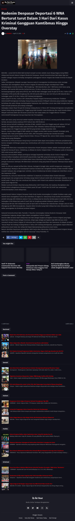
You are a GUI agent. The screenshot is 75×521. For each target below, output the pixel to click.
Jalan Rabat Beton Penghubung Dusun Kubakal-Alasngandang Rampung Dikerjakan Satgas (34, 368)
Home (20, 518)
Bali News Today (42, 518)
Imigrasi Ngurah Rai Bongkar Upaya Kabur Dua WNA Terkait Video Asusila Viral (31, 484)
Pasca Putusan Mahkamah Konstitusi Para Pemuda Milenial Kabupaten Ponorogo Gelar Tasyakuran (37, 450)
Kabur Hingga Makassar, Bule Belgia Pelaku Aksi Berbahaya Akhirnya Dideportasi (32, 417)
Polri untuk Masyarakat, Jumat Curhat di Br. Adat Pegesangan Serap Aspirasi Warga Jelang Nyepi (36, 384)
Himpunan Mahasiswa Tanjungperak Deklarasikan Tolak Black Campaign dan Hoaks (32, 442)
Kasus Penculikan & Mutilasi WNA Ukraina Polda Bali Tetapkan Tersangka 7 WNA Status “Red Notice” (37, 467)
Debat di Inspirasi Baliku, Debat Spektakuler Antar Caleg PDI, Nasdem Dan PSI (31, 434)
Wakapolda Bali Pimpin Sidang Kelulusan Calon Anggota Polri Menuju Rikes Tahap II (37, 268)
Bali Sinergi (52, 518)
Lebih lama (69, 324)
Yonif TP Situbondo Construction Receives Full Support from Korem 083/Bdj (11, 266)
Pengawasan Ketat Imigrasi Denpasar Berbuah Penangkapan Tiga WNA (29, 401)
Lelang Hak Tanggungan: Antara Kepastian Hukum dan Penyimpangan (29, 409)
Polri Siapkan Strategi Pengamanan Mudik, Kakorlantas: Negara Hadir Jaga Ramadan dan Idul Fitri (36, 351)
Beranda (4, 9)
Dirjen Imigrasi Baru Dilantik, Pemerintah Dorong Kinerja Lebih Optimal (29, 343)
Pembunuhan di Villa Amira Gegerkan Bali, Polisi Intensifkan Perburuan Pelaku (31, 475)
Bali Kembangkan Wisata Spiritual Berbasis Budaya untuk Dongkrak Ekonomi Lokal (62, 266)
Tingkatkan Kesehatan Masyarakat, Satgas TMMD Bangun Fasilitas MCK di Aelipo (32, 376)
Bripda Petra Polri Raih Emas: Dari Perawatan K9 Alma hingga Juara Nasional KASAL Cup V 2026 (35, 335)
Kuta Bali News (29, 518)
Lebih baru (5, 324)
